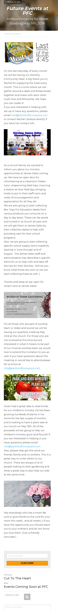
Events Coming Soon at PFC (26, 568)
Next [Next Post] (6, 565)
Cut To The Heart (17, 560)
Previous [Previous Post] (8, 556)
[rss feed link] (27, 578)
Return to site (12, 2)
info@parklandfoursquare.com (22, 113)
